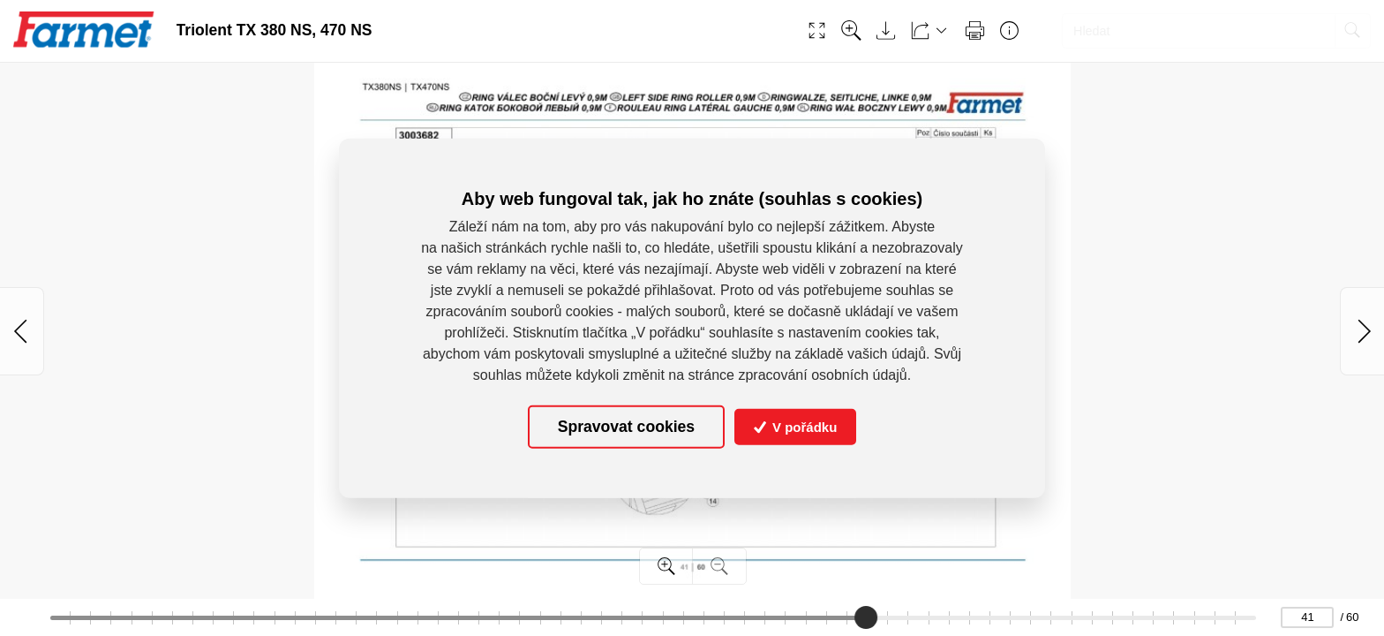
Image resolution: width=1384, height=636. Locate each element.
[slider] (865, 617)
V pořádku (796, 427)
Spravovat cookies (626, 426)
